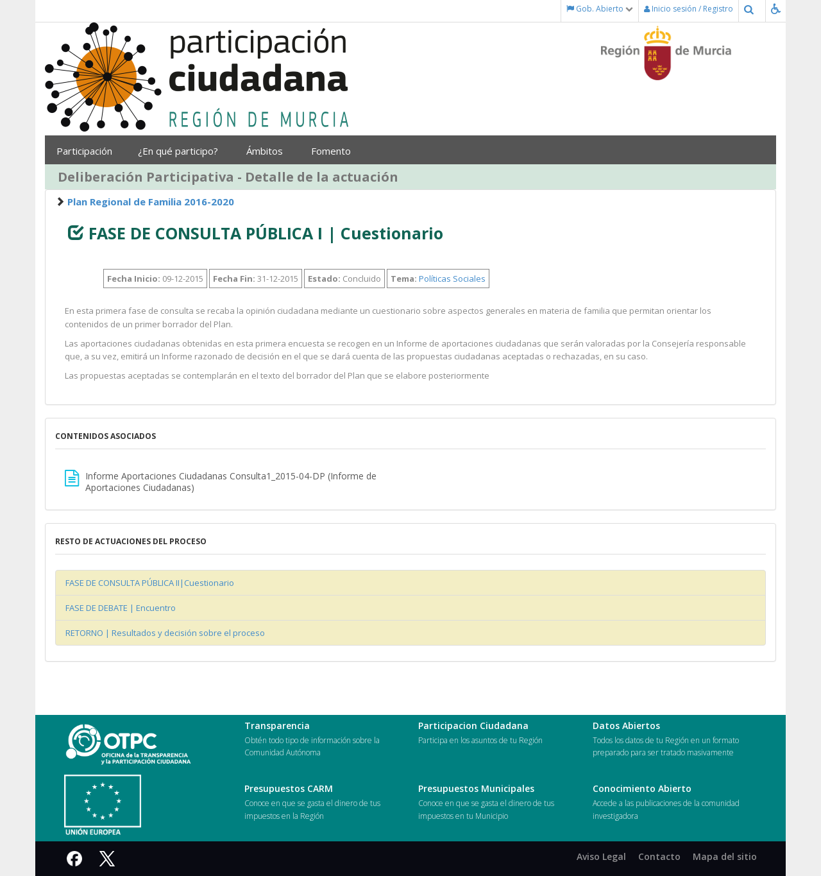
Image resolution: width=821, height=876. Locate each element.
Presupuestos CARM (288, 788)
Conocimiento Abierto (642, 788)
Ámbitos (269, 150)
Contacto (659, 856)
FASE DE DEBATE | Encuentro (120, 608)
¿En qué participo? (182, 150)
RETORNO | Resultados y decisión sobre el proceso (165, 633)
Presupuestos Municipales (476, 788)
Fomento (335, 150)
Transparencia (277, 725)
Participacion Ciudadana (473, 725)
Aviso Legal (601, 856)
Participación (87, 150)
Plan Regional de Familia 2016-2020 (150, 201)
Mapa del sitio (725, 856)
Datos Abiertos (626, 725)
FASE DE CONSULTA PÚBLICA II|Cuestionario (149, 582)
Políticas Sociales (452, 278)
